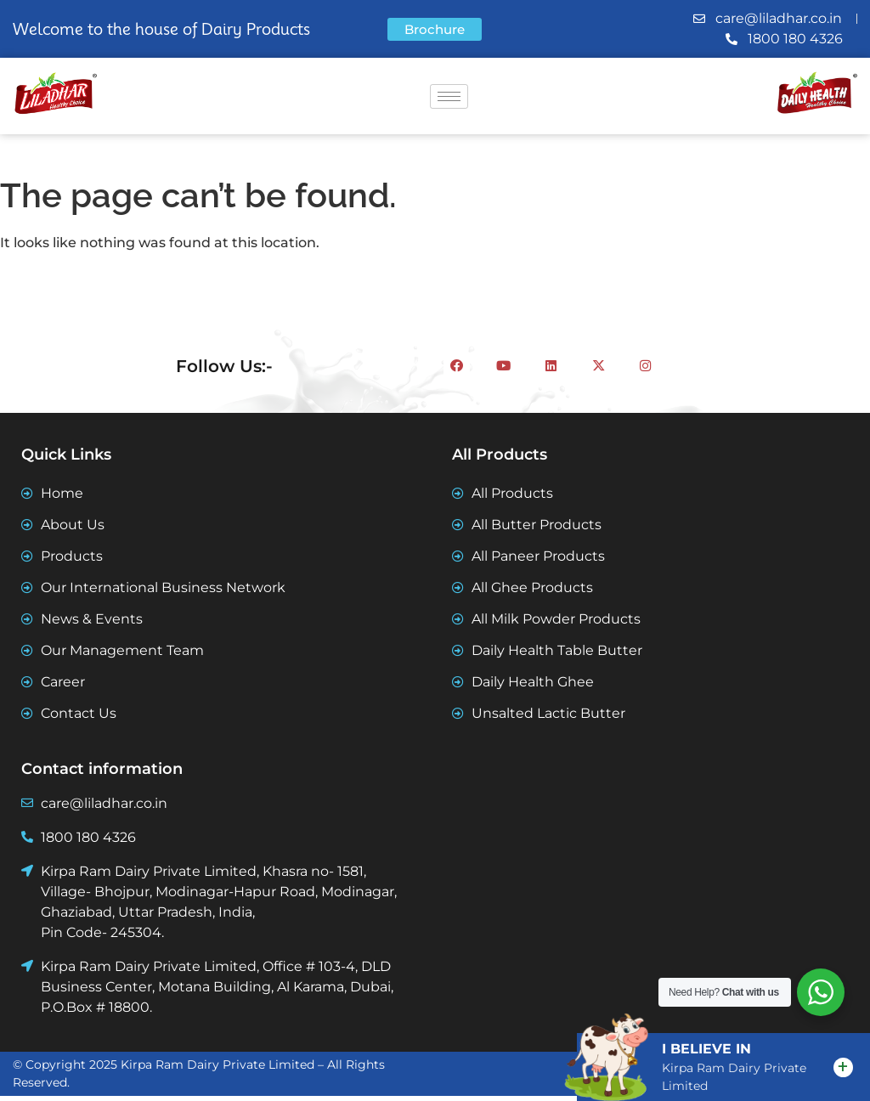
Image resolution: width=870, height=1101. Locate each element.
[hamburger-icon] (449, 96)
